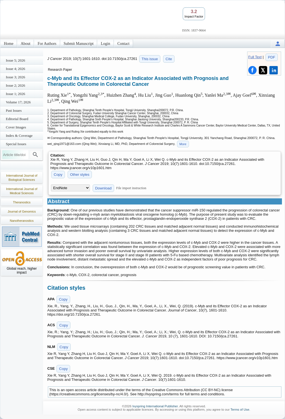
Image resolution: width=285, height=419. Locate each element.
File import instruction (131, 188)
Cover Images (16, 127)
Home (8, 44)
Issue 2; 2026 (15, 85)
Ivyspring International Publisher (155, 406)
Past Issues (14, 110)
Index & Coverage (19, 135)
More (183, 144)
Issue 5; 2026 (15, 60)
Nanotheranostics (22, 220)
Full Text (255, 57)
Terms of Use (239, 409)
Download (103, 188)
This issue (150, 59)
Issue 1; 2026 (15, 94)
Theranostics (22, 202)
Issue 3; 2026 (15, 77)
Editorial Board (17, 119)
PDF (271, 57)
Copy (58, 174)
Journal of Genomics (22, 211)
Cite (169, 59)
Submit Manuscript (79, 44)
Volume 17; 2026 (18, 102)
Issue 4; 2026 (15, 69)
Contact (123, 44)
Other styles (79, 174)
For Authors (47, 44)
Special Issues (16, 144)
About (25, 44)
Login (105, 44)
